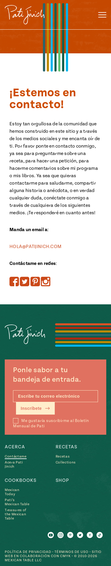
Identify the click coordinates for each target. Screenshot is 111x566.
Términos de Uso (71, 552)
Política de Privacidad (28, 552)
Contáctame (16, 456)
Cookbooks (20, 480)
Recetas (66, 447)
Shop (62, 480)
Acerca (15, 447)
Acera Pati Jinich (14, 465)
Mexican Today (12, 492)
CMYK (65, 556)
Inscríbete (35, 408)
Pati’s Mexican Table (17, 502)
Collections (66, 462)
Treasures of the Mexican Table (15, 514)
